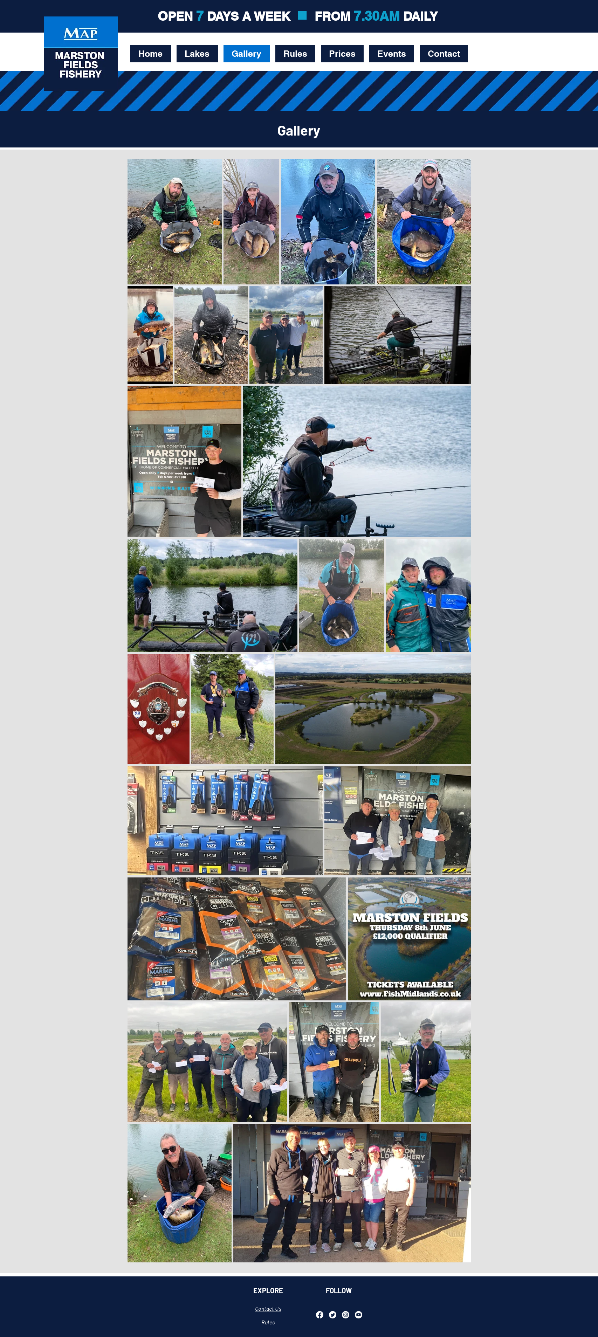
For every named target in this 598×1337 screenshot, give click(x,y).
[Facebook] (319, 1314)
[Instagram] (345, 1314)
